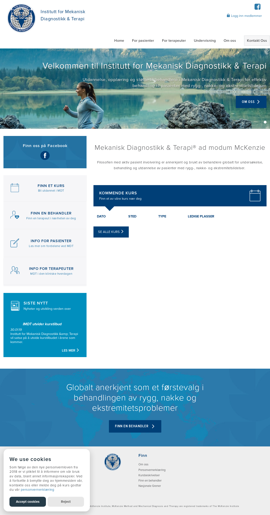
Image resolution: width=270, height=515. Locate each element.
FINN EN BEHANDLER (135, 426)
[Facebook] (257, 8)
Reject (66, 502)
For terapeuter (174, 40)
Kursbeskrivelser (149, 475)
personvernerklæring (37, 490)
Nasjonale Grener (149, 486)
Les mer (71, 350)
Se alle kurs (111, 232)
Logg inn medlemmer (244, 16)
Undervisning (205, 40)
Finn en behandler (150, 480)
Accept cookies (27, 502)
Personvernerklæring (151, 470)
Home (119, 40)
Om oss (230, 40)
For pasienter (143, 40)
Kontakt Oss (257, 40)
